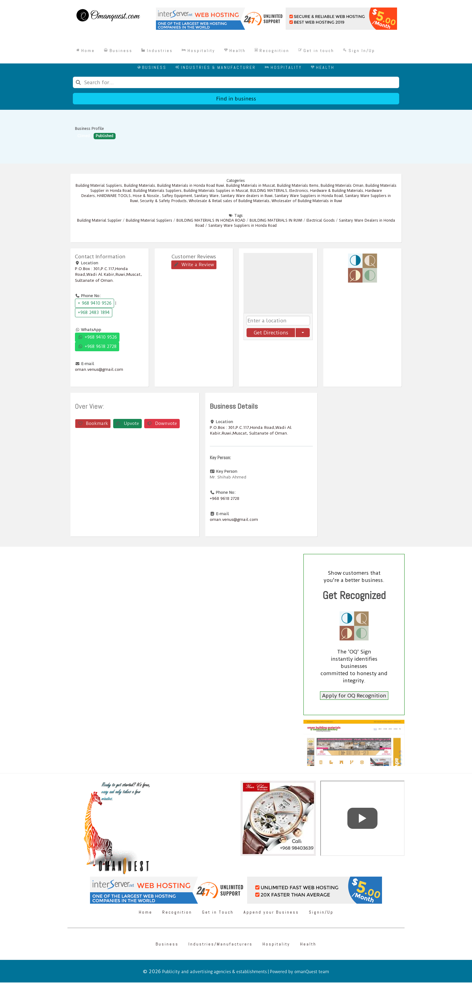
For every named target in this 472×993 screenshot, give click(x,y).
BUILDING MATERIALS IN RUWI (276, 220)
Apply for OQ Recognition (354, 696)
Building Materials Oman (342, 185)
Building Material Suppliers (99, 185)
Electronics (298, 191)
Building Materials (139, 185)
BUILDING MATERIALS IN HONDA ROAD (210, 220)
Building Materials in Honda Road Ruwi (190, 185)
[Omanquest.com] (108, 16)
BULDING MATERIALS (268, 191)
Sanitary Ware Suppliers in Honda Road (309, 196)
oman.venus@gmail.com (99, 369)
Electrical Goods (320, 220)
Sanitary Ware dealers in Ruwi (246, 196)
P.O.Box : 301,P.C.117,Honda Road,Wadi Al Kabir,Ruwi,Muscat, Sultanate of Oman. (108, 274)
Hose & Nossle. (146, 196)
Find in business (236, 99)
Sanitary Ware (206, 196)
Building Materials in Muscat (250, 185)
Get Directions (270, 333)
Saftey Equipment (177, 196)
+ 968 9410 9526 (94, 303)
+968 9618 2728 (97, 346)
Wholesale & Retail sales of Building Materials (229, 201)
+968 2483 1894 (94, 312)
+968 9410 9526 (97, 337)
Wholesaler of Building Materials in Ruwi (307, 201)
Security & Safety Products (163, 201)
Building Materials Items (297, 185)
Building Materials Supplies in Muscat (216, 191)
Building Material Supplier (99, 220)
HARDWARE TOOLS (114, 196)
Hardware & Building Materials (336, 191)
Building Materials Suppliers (157, 191)
